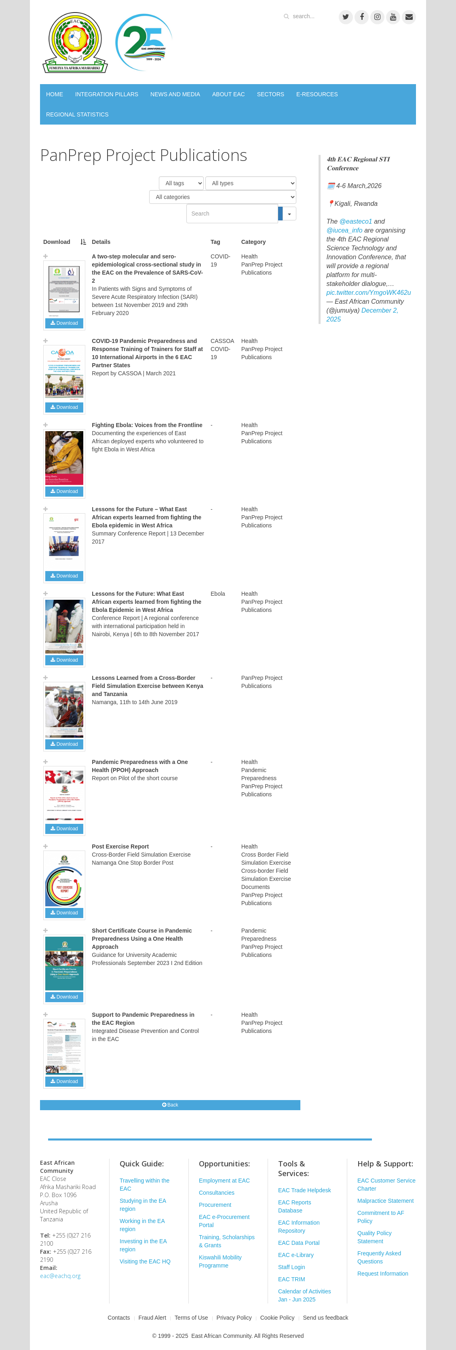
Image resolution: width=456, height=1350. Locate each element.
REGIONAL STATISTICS (77, 114)
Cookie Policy (277, 1317)
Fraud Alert (152, 1317)
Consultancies (216, 1192)
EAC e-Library (296, 1255)
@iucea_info (345, 230)
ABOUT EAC (228, 94)
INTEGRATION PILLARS (106, 94)
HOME (54, 94)
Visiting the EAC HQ (145, 1261)
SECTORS (270, 94)
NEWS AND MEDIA (175, 94)
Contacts (119, 1317)
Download (64, 323)
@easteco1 (356, 221)
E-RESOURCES (317, 94)
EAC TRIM (291, 1279)
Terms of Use (191, 1317)
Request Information (382, 1273)
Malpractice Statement (385, 1201)
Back (170, 1105)
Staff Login (291, 1267)
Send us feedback (325, 1317)
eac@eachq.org (60, 1276)
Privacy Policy (234, 1317)
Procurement (215, 1205)
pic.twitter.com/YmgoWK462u (369, 292)
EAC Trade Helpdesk (304, 1190)
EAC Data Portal (299, 1243)
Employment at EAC (224, 1180)
